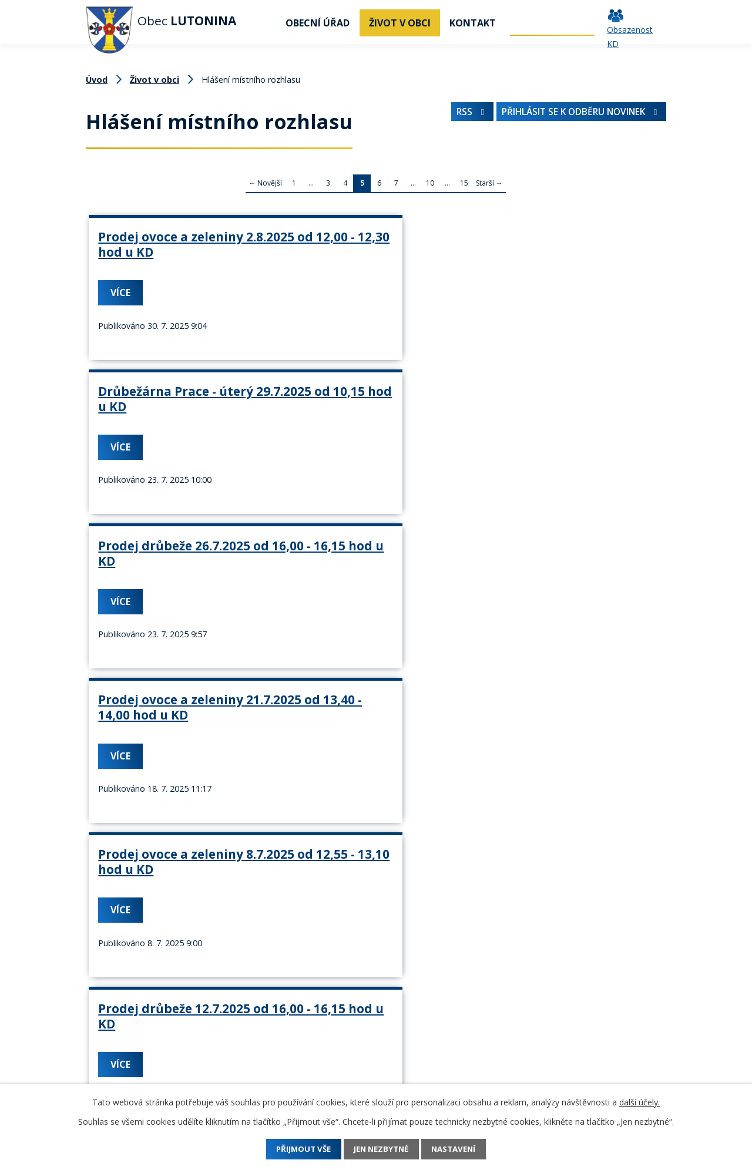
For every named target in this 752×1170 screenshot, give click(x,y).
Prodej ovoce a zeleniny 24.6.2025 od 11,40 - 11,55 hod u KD (364, 588)
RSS (457, 114)
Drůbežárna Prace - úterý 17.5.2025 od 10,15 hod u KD (177, 756)
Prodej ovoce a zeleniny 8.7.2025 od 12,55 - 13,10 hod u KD (361, 419)
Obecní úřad (318, 22)
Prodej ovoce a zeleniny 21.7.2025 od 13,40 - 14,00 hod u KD (175, 419)
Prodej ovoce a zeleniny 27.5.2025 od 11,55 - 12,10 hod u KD (554, 756)
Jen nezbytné (382, 1149)
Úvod (261, 22)
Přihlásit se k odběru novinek (574, 114)
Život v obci (400, 22)
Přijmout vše (295, 1149)
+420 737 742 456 (124, 1073)
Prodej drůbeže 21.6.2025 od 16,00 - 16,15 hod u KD (555, 581)
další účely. (639, 1102)
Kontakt (472, 22)
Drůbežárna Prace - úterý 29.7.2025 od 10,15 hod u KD (366, 251)
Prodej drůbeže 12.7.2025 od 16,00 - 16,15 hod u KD (555, 412)
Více (124, 307)
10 (430, 183)
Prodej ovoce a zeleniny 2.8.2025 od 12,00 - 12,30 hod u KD (172, 251)
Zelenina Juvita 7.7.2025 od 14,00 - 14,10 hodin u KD (172, 588)
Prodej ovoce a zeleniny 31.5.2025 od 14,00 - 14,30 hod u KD (364, 756)
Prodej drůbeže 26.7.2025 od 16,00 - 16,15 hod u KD (555, 244)
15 (464, 183)
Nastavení (462, 1149)
